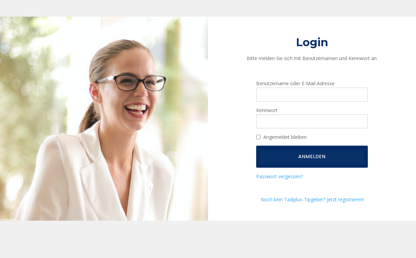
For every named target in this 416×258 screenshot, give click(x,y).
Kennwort (267, 110)
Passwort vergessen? (279, 176)
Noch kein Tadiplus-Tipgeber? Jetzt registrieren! (312, 199)
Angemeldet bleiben (285, 137)
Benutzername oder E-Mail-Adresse (295, 83)
